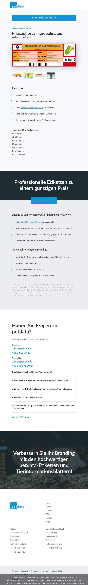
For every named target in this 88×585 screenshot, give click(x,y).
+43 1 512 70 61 (21, 352)
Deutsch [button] (15, 579)
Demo (48, 506)
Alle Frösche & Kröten (22, 28)
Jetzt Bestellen (44, 200)
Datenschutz (57, 571)
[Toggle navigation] (76, 5)
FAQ (48, 514)
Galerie (49, 510)
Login (48, 521)
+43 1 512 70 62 (18, 552)
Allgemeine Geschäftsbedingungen (25, 571)
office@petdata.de (22, 361)
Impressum (45, 571)
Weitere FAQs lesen (20, 417)
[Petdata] (17, 5)
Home (48, 503)
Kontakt (49, 518)
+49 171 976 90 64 (22, 365)
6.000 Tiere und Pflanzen (32, 107)
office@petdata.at (22, 348)
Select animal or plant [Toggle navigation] (43, 17)
